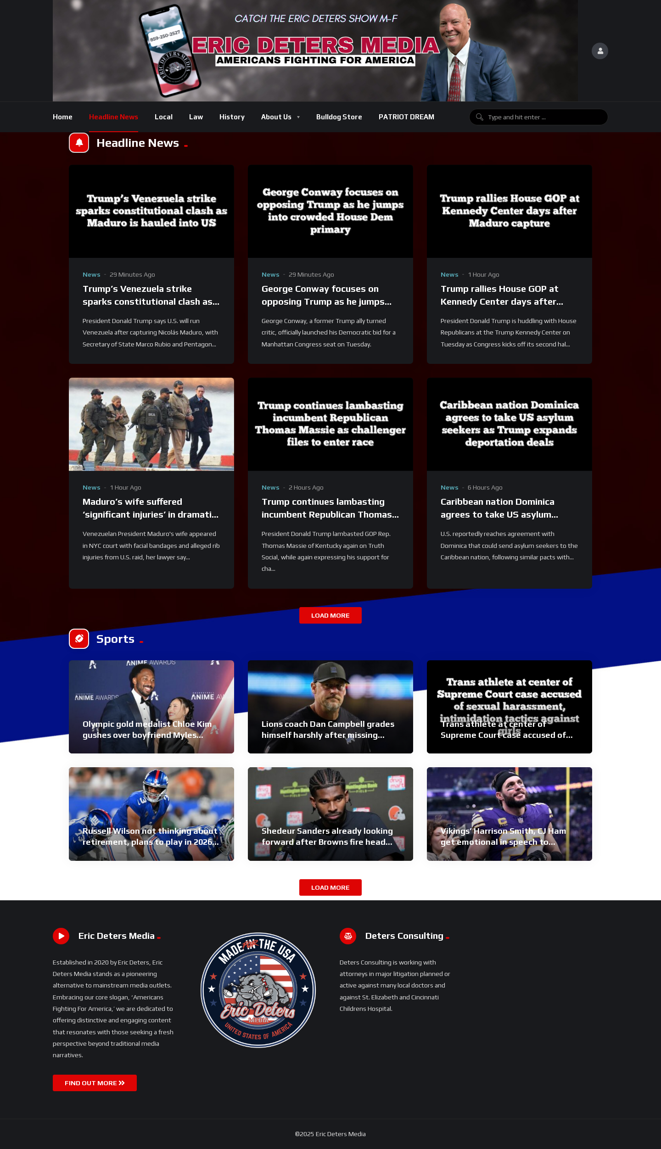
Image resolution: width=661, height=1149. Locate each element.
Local (164, 117)
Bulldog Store (339, 117)
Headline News (113, 117)
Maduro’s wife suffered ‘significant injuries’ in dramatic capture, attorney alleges (149, 514)
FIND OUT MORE (95, 1083)
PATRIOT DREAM (406, 117)
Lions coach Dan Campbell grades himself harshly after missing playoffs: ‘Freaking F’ (328, 735)
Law (196, 117)
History (232, 117)
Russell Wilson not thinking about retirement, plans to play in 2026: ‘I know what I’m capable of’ (150, 842)
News (92, 274)
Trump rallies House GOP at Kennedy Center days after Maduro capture (500, 301)
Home (63, 117)
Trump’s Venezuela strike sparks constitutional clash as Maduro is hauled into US (148, 301)
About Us (276, 117)
